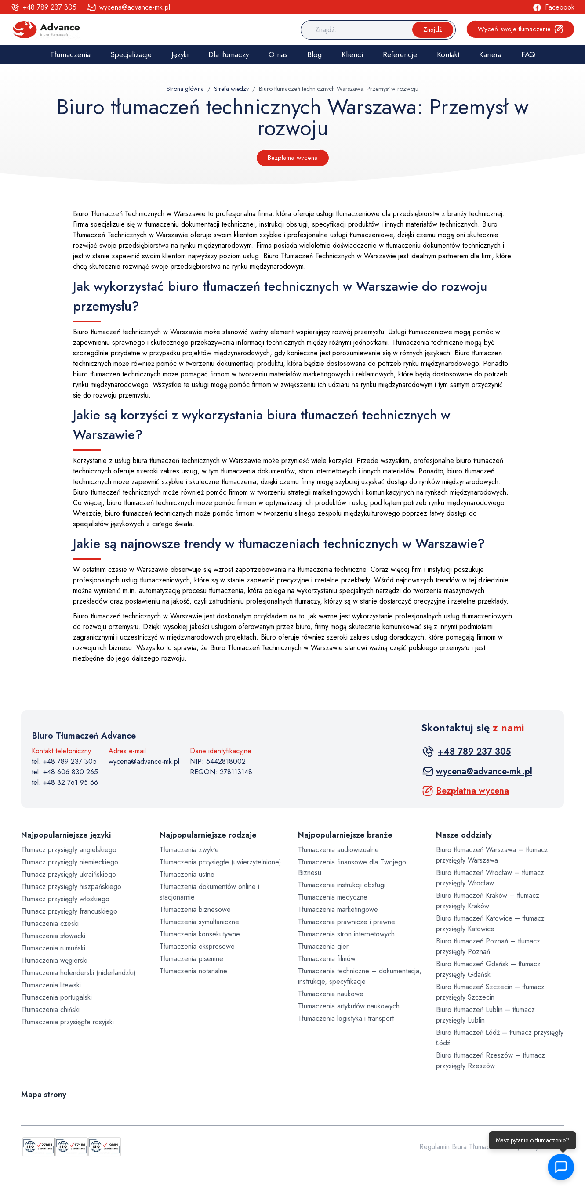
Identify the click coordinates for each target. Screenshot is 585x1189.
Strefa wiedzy (231, 88)
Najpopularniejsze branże (345, 835)
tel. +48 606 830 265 (65, 772)
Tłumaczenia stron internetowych (346, 934)
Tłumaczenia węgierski (54, 960)
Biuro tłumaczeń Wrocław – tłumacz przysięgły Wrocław (490, 877)
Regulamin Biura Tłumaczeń (460, 1147)
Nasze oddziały (464, 835)
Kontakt (448, 54)
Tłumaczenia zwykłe (189, 850)
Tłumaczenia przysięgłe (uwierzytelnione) (220, 862)
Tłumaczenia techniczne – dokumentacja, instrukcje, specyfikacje (359, 976)
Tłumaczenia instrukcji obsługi (341, 885)
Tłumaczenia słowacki (53, 936)
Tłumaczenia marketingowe (338, 909)
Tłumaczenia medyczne (332, 897)
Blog (314, 54)
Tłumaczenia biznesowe (195, 909)
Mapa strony (43, 1094)
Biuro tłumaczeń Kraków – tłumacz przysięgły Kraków (487, 900)
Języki (180, 54)
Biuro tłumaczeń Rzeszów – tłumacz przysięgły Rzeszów (490, 1060)
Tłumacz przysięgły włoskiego (65, 899)
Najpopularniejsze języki (66, 835)
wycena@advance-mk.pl (144, 761)
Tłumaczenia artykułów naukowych (349, 1006)
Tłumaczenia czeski (50, 923)
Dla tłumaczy (228, 54)
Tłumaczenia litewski (51, 985)
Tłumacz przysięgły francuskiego (69, 911)
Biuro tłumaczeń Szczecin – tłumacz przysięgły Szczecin (490, 992)
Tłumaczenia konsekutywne (200, 934)
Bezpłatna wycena (293, 158)
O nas (278, 54)
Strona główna (185, 88)
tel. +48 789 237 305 (64, 761)
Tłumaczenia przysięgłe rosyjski (67, 1022)
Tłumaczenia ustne (187, 874)
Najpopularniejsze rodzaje (208, 835)
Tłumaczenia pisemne (191, 959)
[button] (561, 1167)
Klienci (352, 54)
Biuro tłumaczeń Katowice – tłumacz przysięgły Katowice (490, 923)
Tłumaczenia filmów (327, 959)
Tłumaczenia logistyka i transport (346, 1018)
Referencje (400, 54)
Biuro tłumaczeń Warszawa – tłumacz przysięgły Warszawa (492, 855)
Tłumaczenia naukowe (330, 994)
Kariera (490, 54)
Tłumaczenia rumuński (53, 948)
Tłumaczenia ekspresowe (197, 946)
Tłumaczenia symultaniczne (199, 922)
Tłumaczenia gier (323, 946)
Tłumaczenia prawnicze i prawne (346, 922)
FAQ (528, 54)
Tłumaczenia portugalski (56, 997)
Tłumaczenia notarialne (193, 971)
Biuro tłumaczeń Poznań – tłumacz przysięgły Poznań (488, 946)
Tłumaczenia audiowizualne (338, 850)
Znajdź (432, 29)
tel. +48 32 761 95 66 (65, 782)
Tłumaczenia (70, 54)
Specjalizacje (131, 54)
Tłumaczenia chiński (50, 1010)
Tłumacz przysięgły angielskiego (68, 850)
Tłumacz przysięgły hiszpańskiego (71, 887)
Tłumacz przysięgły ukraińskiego (68, 874)
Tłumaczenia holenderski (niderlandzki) (78, 973)
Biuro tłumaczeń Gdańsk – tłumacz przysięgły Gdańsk (488, 969)
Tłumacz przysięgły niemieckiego (69, 862)
